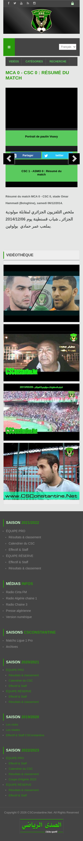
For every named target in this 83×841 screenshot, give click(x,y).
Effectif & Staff (18, 549)
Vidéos (14, 61)
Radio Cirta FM (16, 592)
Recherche (58, 61)
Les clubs (12, 724)
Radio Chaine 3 (16, 604)
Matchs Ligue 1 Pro (19, 640)
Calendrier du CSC (22, 543)
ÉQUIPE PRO (15, 531)
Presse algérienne (18, 610)
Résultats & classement (25, 537)
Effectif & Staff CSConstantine (25, 735)
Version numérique (19, 617)
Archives (12, 646)
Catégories (34, 61)
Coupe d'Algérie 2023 (22, 779)
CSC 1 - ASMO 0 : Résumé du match (41, 172)
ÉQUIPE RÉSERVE (19, 556)
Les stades (13, 730)
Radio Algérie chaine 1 (21, 598)
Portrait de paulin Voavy (41, 136)
